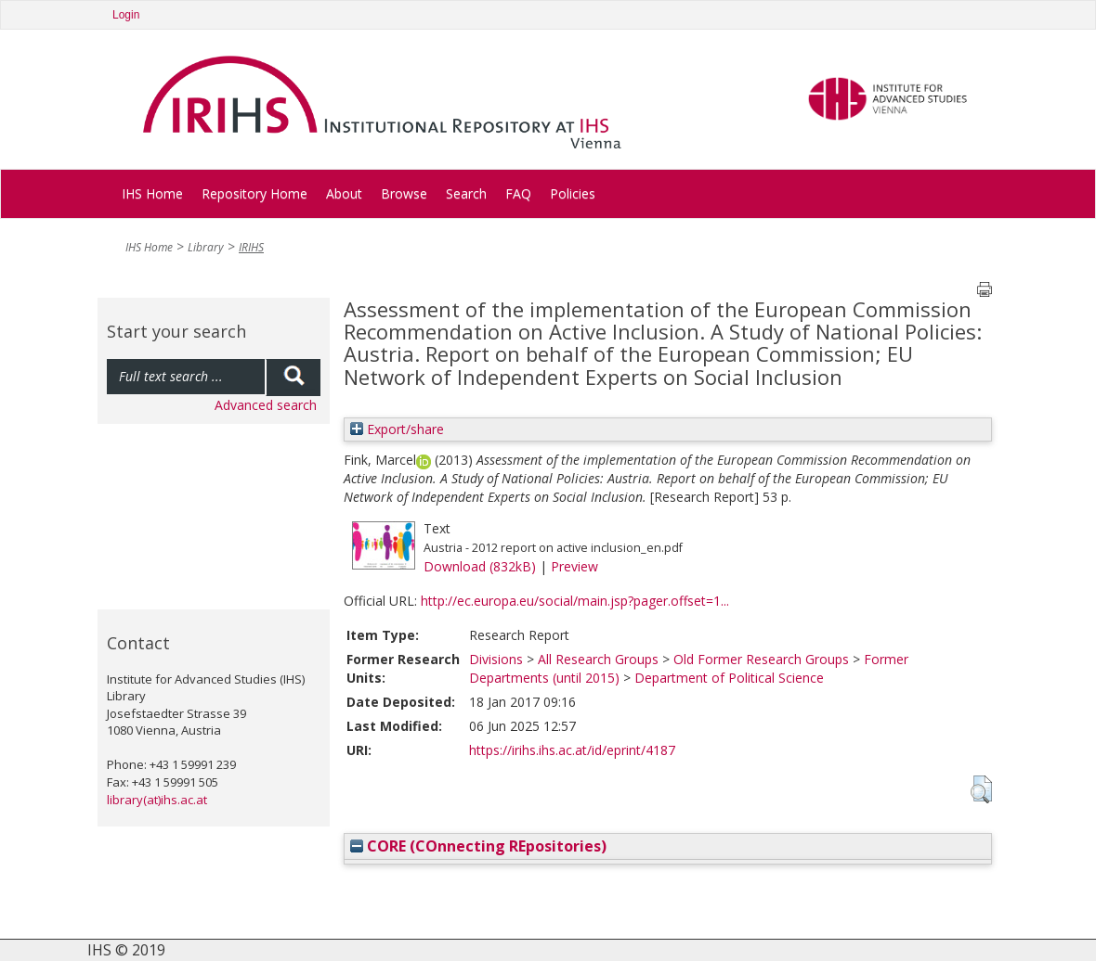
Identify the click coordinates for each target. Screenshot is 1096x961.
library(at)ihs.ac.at (157, 799)
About (344, 193)
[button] (981, 789)
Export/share (397, 429)
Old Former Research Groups (761, 659)
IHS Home (152, 193)
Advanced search (266, 405)
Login (125, 14)
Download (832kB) (480, 566)
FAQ (518, 193)
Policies (572, 193)
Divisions (496, 659)
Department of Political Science (729, 677)
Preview (574, 566)
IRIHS (251, 247)
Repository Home (254, 193)
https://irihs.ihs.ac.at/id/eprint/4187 (572, 750)
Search (466, 193)
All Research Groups (598, 659)
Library (206, 247)
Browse (404, 193)
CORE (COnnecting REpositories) (478, 846)
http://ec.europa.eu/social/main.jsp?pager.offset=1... (575, 600)
